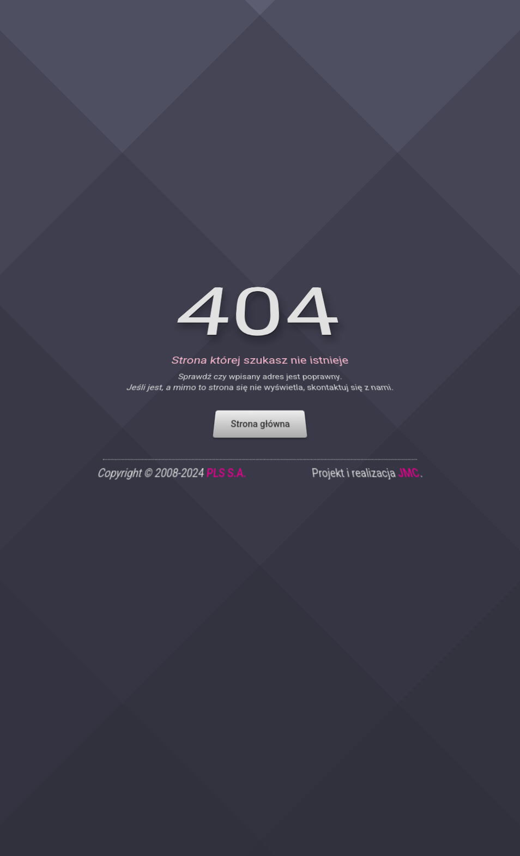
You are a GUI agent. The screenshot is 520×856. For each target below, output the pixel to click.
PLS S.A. (225, 483)
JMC (410, 483)
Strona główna (260, 432)
